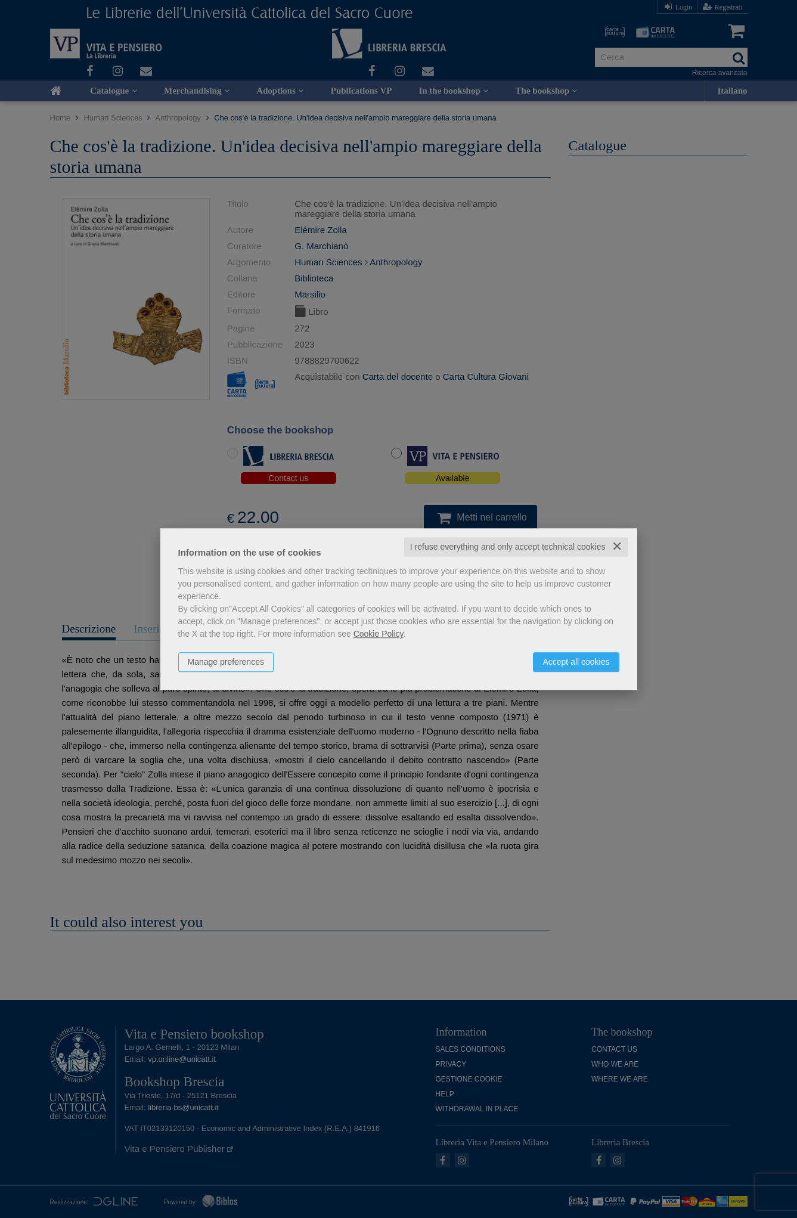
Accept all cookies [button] (575, 662)
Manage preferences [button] (226, 662)
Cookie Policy (378, 634)
